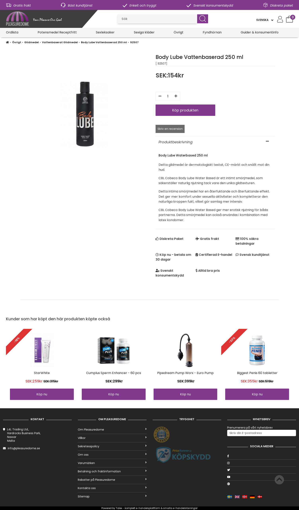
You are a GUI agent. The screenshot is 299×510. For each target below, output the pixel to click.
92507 (134, 42)
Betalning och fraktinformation (112, 471)
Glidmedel (31, 42)
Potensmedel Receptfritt (57, 32)
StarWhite (42, 373)
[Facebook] (261, 456)
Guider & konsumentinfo (260, 32)
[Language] (264, 20)
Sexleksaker (105, 32)
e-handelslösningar (185, 508)
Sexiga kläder (144, 32)
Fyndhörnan (212, 32)
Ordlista (12, 32)
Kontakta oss (112, 488)
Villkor (112, 438)
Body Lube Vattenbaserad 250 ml (104, 42)
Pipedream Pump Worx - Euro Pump (185, 373)
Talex (119, 508)
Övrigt (178, 32)
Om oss (112, 455)
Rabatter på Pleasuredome (112, 480)
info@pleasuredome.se (24, 448)
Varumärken (112, 463)
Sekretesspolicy (112, 446)
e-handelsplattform (148, 508)
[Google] (261, 484)
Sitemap (112, 496)
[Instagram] (261, 463)
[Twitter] (261, 470)
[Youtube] (261, 477)
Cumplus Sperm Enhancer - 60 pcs (113, 373)
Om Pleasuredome (112, 430)
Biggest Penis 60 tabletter (257, 373)
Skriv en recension (170, 129)
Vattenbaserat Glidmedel (60, 42)
